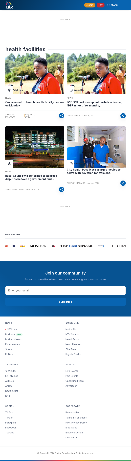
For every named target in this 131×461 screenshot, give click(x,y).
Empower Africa (74, 432)
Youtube (9, 432)
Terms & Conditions (76, 417)
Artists (8, 385)
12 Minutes (11, 370)
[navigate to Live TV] (101, 5)
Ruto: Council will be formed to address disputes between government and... (31, 177)
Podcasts (14, 334)
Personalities (72, 412)
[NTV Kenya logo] (9, 5)
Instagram (10, 422)
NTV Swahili (72, 334)
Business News (13, 339)
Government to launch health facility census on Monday (34, 103)
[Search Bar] (113, 5)
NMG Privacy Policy (76, 422)
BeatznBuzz (11, 390)
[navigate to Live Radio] (89, 5)
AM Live (9, 380)
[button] (122, 5)
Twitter (9, 417)
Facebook (11, 427)
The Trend (71, 349)
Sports (8, 349)
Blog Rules (71, 427)
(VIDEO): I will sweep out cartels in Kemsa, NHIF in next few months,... (94, 103)
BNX (7, 396)
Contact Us (71, 437)
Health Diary (72, 339)
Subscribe (65, 301)
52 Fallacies (11, 375)
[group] (7, 246)
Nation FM (71, 329)
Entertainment (12, 344)
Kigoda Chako (73, 354)
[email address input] (65, 290)
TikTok (9, 412)
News (8, 98)
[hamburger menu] (124, 5)
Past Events (72, 375)
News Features (74, 344)
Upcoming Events (75, 380)
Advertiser (71, 385)
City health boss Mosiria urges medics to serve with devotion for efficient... (94, 171)
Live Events (72, 370)
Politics (9, 354)
